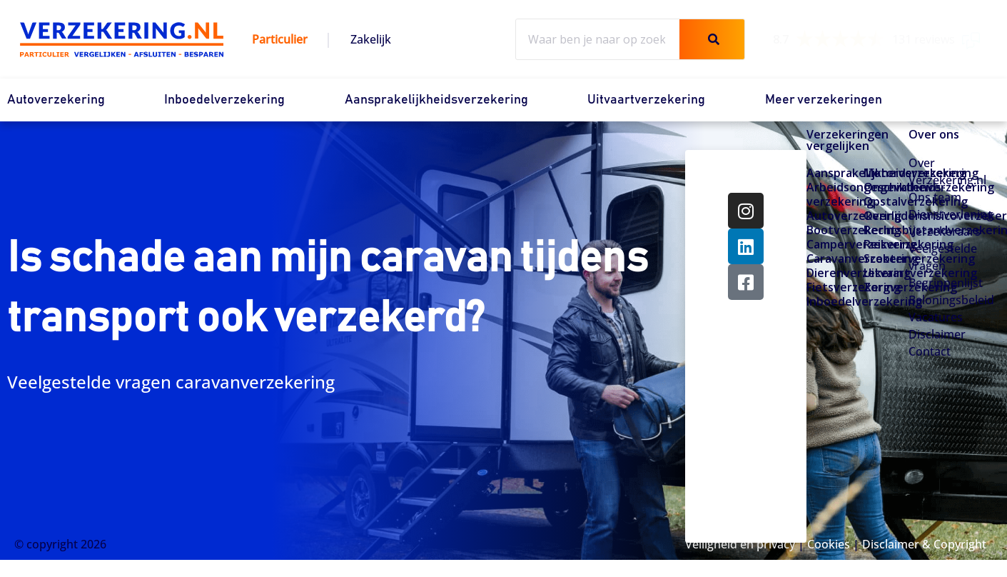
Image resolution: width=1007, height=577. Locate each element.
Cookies (828, 544)
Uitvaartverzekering (646, 100)
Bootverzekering (829, 230)
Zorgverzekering (886, 287)
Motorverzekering (886, 173)
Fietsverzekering (829, 287)
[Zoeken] (711, 39)
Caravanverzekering (829, 258)
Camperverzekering (829, 244)
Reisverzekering (886, 244)
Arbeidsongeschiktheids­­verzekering (829, 194)
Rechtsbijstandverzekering (886, 230)
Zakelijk (370, 39)
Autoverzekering (56, 100)
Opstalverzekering (886, 201)
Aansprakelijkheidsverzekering (436, 100)
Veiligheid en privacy (740, 544)
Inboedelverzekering (224, 100)
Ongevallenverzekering (886, 187)
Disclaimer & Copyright (924, 544)
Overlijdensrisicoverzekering (886, 216)
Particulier (280, 39)
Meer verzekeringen (823, 100)
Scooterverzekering (886, 258)
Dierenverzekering (829, 273)
